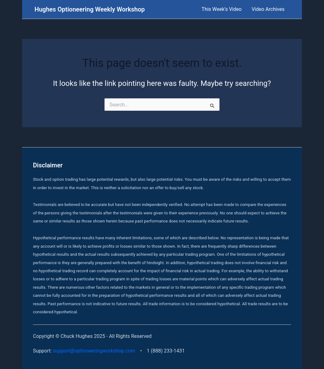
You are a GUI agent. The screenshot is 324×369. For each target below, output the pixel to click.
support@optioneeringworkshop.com (94, 351)
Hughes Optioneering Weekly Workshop (90, 9)
